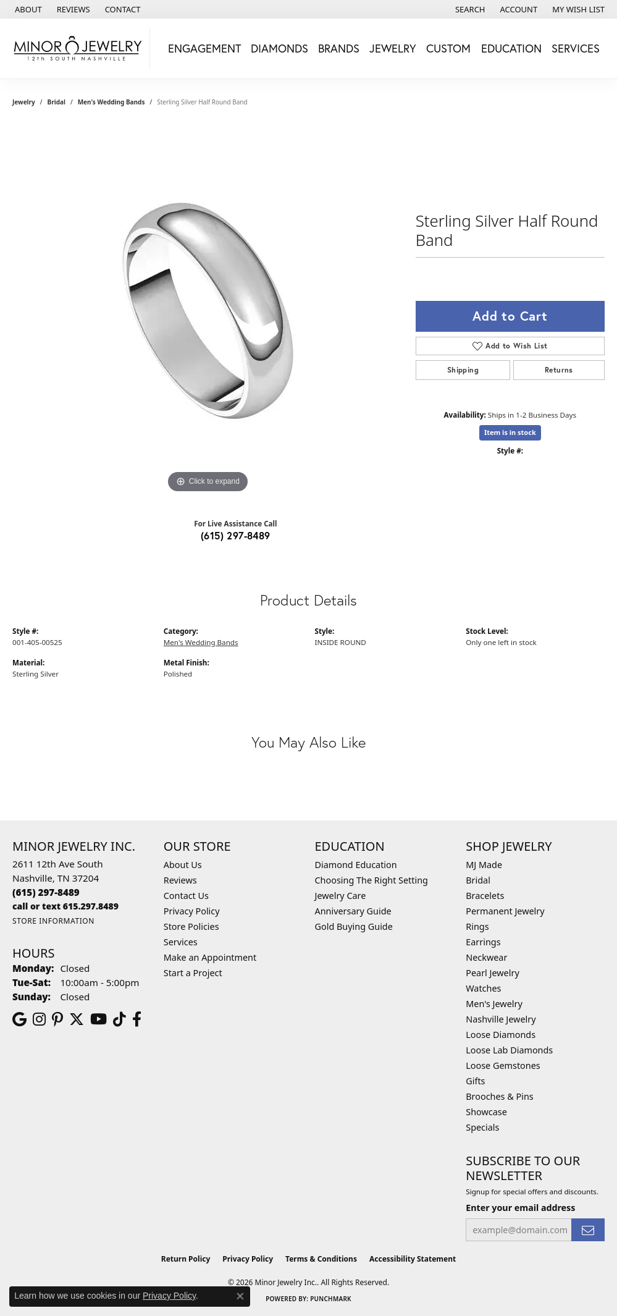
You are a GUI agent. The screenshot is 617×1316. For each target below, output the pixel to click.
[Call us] (65, 906)
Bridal (56, 102)
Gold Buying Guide (354, 926)
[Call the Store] (46, 892)
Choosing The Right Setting (371, 880)
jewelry (23, 102)
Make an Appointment (210, 957)
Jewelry (392, 48)
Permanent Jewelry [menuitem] (505, 911)
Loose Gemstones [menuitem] (503, 1065)
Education (511, 48)
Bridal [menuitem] (478, 880)
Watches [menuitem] (483, 988)
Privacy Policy (192, 911)
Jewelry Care (340, 895)
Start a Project (193, 973)
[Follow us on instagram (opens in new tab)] (39, 1019)
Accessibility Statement (412, 1259)
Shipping (463, 369)
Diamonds (279, 48)
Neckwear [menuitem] (486, 957)
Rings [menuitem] (477, 926)
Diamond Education (356, 865)
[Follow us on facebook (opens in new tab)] (136, 1019)
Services (576, 48)
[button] (469, 9)
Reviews (180, 880)
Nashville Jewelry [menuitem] (500, 1019)
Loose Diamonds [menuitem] (500, 1034)
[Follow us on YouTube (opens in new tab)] (98, 1019)
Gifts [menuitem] (475, 1081)
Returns (559, 369)
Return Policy (186, 1259)
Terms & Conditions (321, 1259)
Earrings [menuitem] (483, 942)
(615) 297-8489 (236, 535)
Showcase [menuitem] (486, 1112)
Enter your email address (520, 1207)
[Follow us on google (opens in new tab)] (19, 1019)
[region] (207, 310)
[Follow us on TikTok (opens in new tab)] (119, 1019)
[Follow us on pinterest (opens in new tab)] (57, 1019)
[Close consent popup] (240, 1296)
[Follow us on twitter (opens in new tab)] (76, 1019)
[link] (27, 9)
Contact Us (186, 895)
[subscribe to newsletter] (588, 1229)
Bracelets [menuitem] (485, 895)
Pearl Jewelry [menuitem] (492, 973)
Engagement (204, 48)
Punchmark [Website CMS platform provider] (330, 1298)
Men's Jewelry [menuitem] (494, 1004)
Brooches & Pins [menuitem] (499, 1096)
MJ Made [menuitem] (484, 865)
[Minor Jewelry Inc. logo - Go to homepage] (78, 48)
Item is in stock (510, 432)
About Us (183, 865)
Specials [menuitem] (482, 1127)
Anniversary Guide (353, 911)
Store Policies (191, 926)
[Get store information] (53, 921)
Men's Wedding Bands (111, 102)
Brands (338, 48)
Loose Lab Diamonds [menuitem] (509, 1050)
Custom (448, 48)
